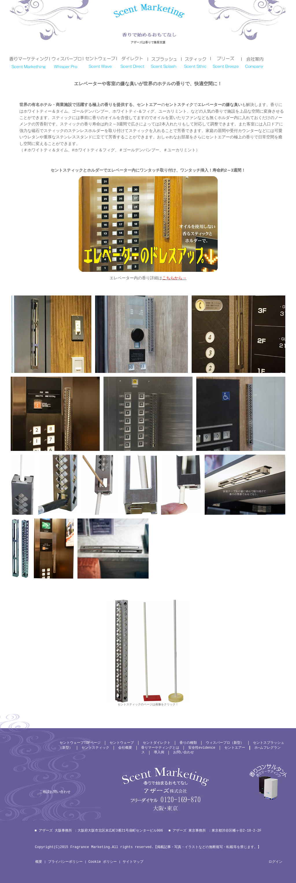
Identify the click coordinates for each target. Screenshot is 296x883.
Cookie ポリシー (102, 862)
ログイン (275, 862)
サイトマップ (133, 862)
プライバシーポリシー (65, 862)
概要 (38, 862)
